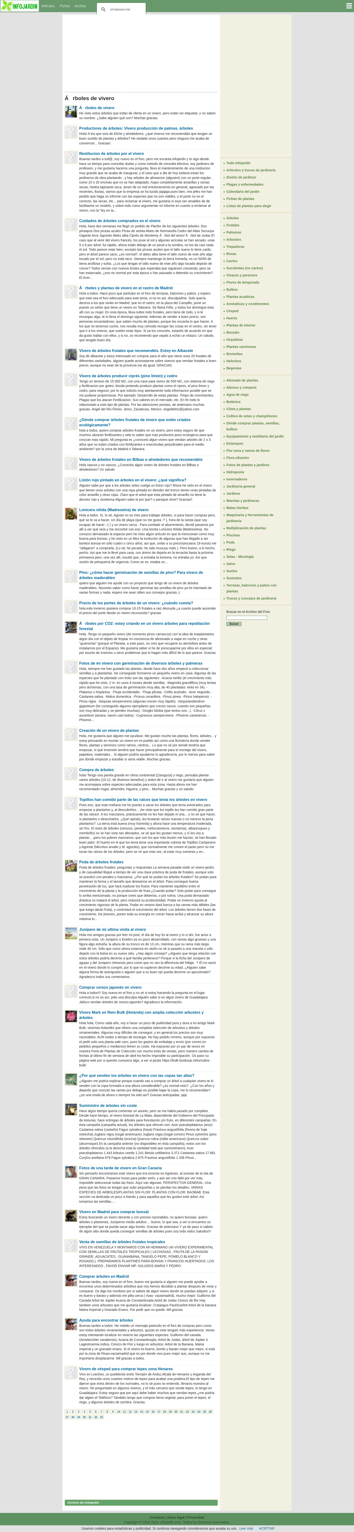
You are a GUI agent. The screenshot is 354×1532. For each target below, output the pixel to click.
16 (152, 1411)
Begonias (233, 368)
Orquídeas (234, 339)
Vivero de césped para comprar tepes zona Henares (126, 1369)
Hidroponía (235, 472)
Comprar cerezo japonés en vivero (110, 987)
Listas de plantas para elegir (248, 206)
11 (124, 1411)
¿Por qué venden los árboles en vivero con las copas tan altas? (136, 1076)
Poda (230, 542)
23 (193, 1411)
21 (181, 1411)
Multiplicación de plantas (246, 528)
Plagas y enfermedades (245, 184)
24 (198, 1411)
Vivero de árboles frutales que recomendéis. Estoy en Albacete (136, 351)
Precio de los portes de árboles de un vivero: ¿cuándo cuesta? (136, 603)
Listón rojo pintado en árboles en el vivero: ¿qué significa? (132, 480)
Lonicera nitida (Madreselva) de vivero (114, 510)
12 (130, 1411)
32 (95, 1417)
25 (204, 1411)
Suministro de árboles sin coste (108, 1106)
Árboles (232, 218)
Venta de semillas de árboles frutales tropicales (122, 1242)
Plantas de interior (240, 325)
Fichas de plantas (240, 199)
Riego (231, 549)
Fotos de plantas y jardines (248, 465)
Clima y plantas (238, 409)
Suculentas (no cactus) (244, 268)
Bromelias (234, 354)
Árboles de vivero (96, 108)
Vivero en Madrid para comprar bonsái (114, 1212)
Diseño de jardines (241, 177)
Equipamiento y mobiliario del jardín (255, 436)
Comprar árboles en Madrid (104, 1276)
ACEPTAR (267, 1528)
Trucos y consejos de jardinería (251, 598)
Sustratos (234, 578)
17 (158, 1411)
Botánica (233, 402)
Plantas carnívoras (241, 347)
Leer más (246, 1528)
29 (78, 1417)
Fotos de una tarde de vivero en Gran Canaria (120, 1168)
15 (147, 1411)
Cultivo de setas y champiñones (251, 416)
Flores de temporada (242, 282)
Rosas (231, 254)
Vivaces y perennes (241, 275)
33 (101, 1417)
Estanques (234, 443)
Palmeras (233, 232)
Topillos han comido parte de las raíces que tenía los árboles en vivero (143, 800)
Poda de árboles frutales (101, 862)
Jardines (233, 493)
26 (210, 1411)
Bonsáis (232, 332)
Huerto (231, 318)
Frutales (232, 225)
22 (187, 1411)
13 (135, 1411)
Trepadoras (235, 247)
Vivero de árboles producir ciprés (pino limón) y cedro (128, 376)
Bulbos (232, 289)
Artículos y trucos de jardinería (251, 170)
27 (67, 1417)
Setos (230, 564)
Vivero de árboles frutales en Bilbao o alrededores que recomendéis (141, 460)
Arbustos (233, 239)
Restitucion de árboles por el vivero (111, 154)
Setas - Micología (240, 557)
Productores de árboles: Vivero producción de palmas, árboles (136, 128)
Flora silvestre (237, 458)
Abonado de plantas (242, 380)
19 (170, 1411)
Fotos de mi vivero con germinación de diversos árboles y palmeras (141, 663)
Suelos (231, 571)
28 (72, 1417)
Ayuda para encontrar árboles (106, 1320)
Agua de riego (237, 395)
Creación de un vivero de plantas (109, 730)
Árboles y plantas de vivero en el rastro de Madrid (126, 288)
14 (141, 1411)
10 (118, 1411)
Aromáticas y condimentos (247, 304)
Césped (232, 311)
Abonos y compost (241, 387)
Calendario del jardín (242, 191)
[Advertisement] (141, 52)
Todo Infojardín (238, 163)
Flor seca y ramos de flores (248, 451)
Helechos (233, 361)
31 (89, 1417)
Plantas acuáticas (240, 297)
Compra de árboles (96, 770)
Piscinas (233, 535)
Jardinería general (240, 486)
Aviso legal (175, 1517)
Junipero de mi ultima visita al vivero (112, 929)
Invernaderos (236, 479)
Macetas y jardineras (242, 501)
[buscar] (120, 9)
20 (175, 1411)
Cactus (232, 261)
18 (164, 1411)
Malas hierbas (237, 508)
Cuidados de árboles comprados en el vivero (120, 221)
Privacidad (195, 1517)
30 (84, 1417)
